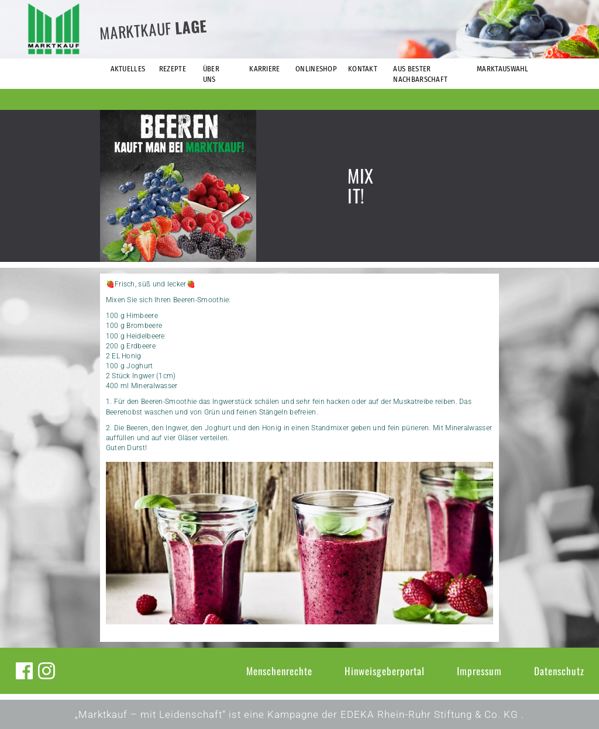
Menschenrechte (279, 671)
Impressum (479, 671)
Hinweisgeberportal (385, 671)
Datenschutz (559, 671)
